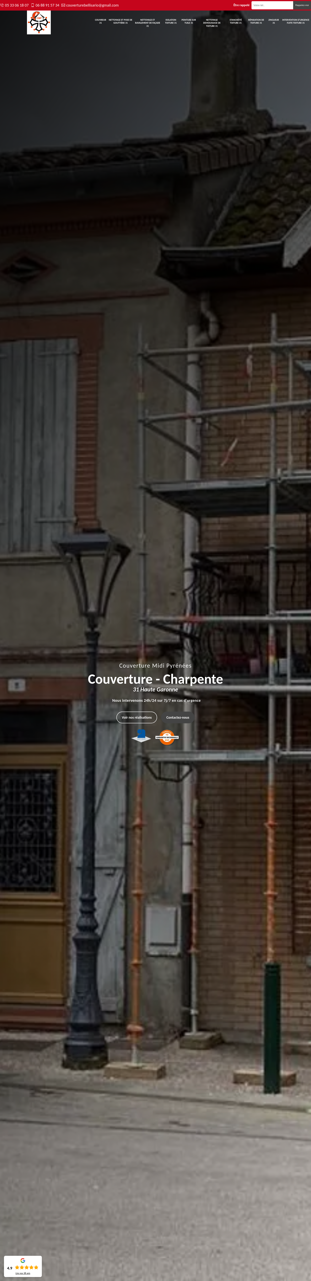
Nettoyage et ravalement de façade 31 (147, 22)
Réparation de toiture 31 (256, 21)
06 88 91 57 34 (47, 5)
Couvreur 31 (100, 21)
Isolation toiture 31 (171, 21)
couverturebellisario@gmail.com (92, 5)
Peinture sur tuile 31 (188, 21)
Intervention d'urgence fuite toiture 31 (295, 21)
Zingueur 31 (274, 21)
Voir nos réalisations (137, 717)
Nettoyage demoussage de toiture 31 (212, 22)
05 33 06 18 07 (17, 5)
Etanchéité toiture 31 (236, 21)
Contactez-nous (177, 717)
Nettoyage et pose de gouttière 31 (120, 21)
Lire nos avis (22, 1273)
